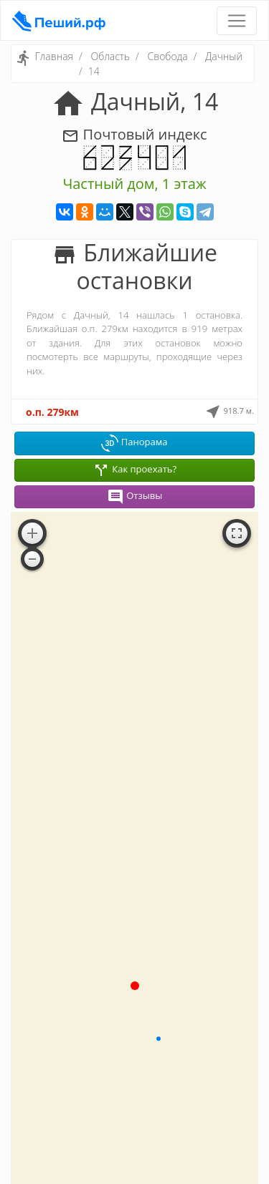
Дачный (223, 56)
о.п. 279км (52, 412)
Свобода (168, 56)
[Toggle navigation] (237, 20)
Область (110, 56)
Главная (54, 56)
